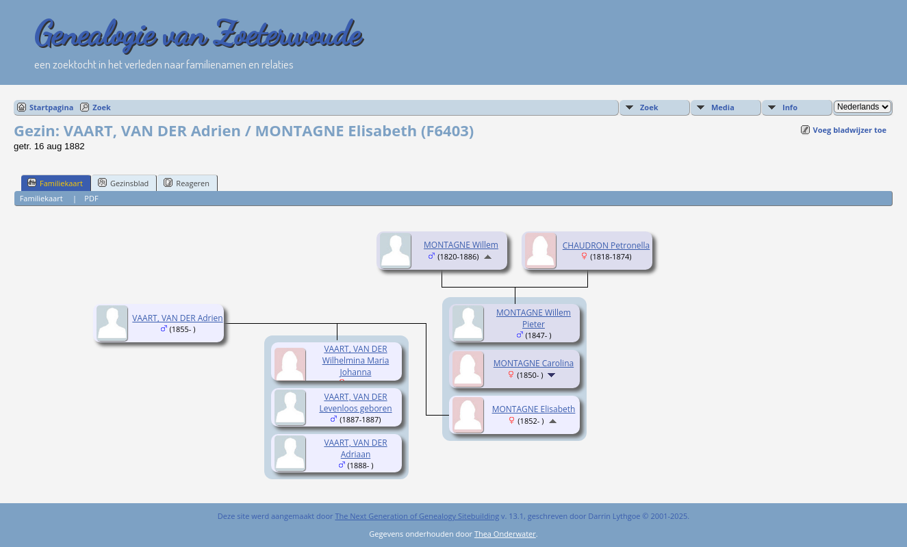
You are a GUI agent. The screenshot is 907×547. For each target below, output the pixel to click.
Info (789, 107)
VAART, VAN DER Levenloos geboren (355, 402)
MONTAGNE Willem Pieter (533, 318)
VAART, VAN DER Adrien (177, 318)
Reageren (186, 182)
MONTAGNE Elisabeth (534, 409)
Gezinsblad (123, 182)
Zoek (101, 107)
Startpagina (51, 107)
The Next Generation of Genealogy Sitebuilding (417, 516)
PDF (91, 198)
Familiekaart (55, 182)
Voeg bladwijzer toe (849, 130)
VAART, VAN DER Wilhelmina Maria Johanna (355, 360)
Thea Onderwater (505, 534)
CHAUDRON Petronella (606, 245)
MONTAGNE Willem (461, 245)
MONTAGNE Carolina (534, 363)
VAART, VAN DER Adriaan (355, 448)
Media (722, 107)
